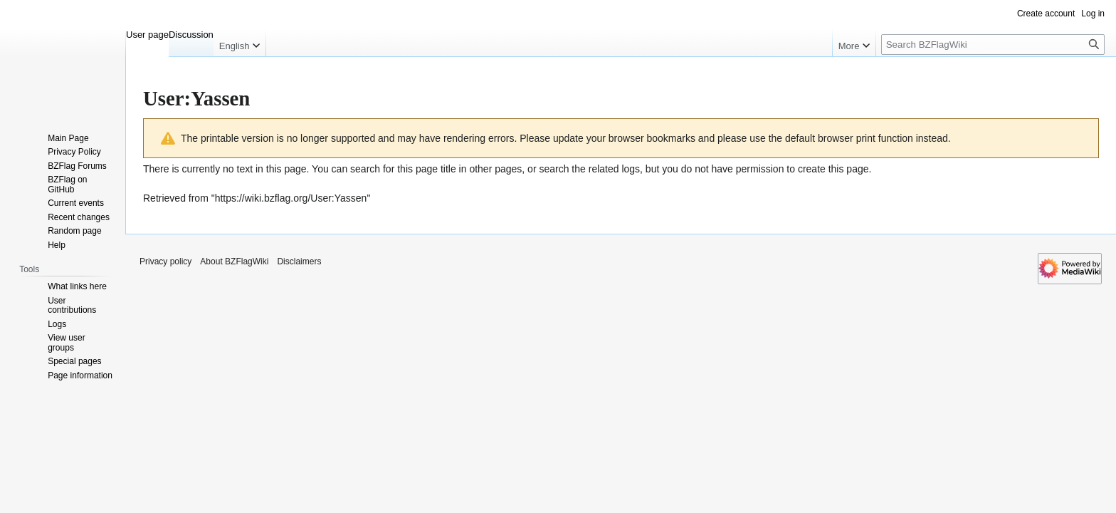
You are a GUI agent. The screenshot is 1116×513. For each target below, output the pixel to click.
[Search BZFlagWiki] (993, 44)
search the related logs (589, 169)
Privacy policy (165, 261)
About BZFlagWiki (234, 261)
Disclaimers (299, 261)
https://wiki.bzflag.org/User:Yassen (291, 198)
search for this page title (403, 169)
